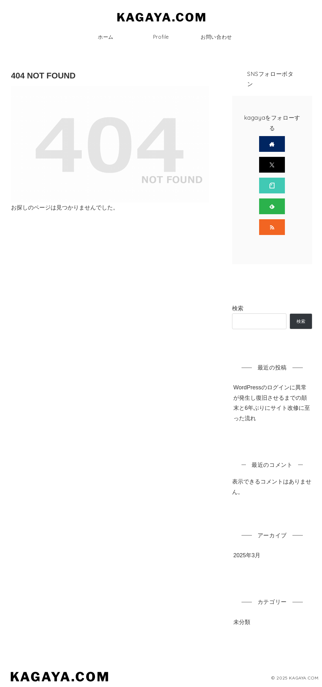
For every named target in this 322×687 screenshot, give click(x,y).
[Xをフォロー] (272, 165)
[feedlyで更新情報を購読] (272, 206)
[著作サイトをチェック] (272, 144)
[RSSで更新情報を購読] (272, 227)
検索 (237, 308)
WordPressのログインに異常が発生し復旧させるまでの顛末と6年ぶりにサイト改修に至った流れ (271, 402)
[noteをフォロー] (272, 185)
